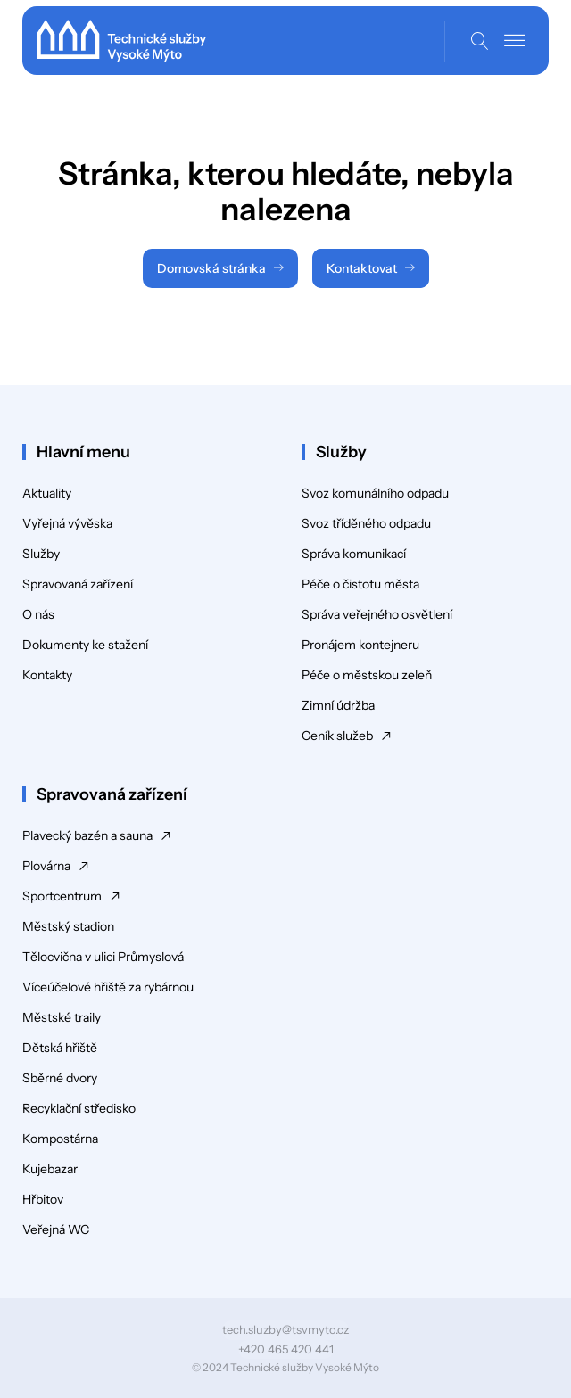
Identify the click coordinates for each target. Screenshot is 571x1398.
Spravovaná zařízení (77, 584)
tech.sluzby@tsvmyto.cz (285, 1329)
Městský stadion (68, 926)
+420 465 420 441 (286, 1349)
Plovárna (46, 865)
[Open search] (480, 41)
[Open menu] (515, 41)
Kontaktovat (362, 268)
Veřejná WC (55, 1229)
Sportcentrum (62, 896)
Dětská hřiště (59, 1047)
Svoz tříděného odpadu (366, 523)
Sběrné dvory (59, 1078)
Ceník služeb (337, 735)
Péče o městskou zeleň (367, 675)
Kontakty (47, 675)
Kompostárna (60, 1138)
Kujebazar (50, 1169)
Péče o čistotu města (360, 584)
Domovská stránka (211, 268)
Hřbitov (42, 1199)
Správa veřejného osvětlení (377, 614)
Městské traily (61, 1017)
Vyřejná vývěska (67, 523)
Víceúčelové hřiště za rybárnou (108, 987)
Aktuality (46, 493)
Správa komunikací (354, 553)
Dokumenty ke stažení (85, 644)
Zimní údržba (338, 705)
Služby (41, 553)
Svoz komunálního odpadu (375, 493)
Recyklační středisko (79, 1108)
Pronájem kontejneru (360, 644)
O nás (38, 614)
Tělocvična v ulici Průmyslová (103, 956)
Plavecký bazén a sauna (87, 835)
